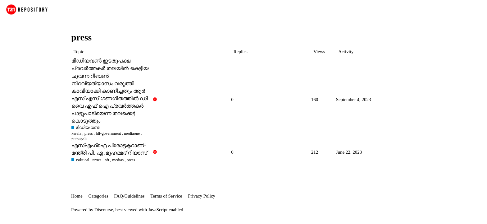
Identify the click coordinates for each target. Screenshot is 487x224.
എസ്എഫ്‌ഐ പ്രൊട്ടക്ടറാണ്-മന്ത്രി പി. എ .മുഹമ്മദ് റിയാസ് (109, 149)
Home (77, 196)
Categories (98, 196)
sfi (107, 159)
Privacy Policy (201, 196)
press (88, 133)
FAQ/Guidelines (129, 196)
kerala (76, 133)
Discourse (103, 209)
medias (118, 159)
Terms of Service (166, 196)
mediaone (132, 133)
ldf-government (108, 133)
